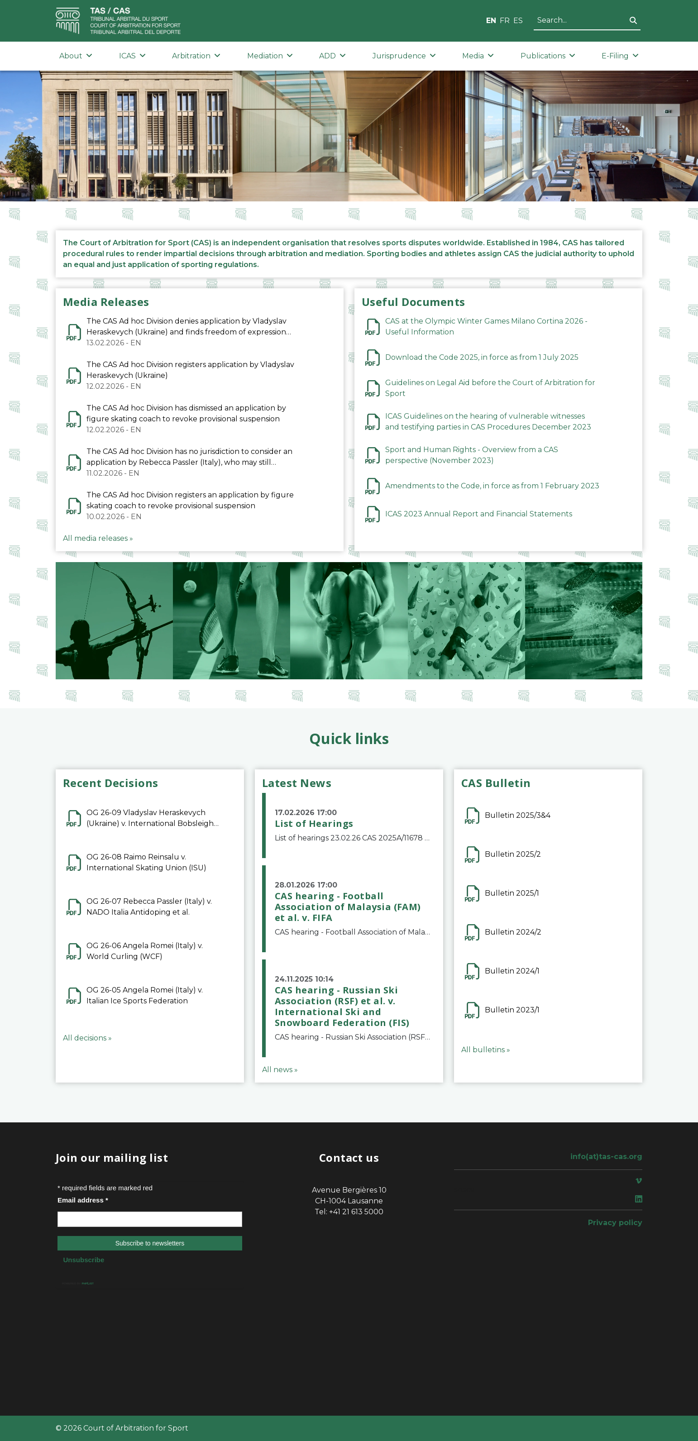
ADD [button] (332, 56)
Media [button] (478, 56)
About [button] (75, 56)
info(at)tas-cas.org (606, 1156)
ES (518, 20)
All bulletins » (485, 1049)
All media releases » (98, 538)
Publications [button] (548, 56)
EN (491, 20)
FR (505, 20)
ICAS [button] (132, 56)
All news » (280, 1069)
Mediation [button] (270, 56)
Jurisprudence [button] (404, 56)
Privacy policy (615, 1222)
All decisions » (87, 1038)
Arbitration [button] (196, 56)
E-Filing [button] (620, 56)
